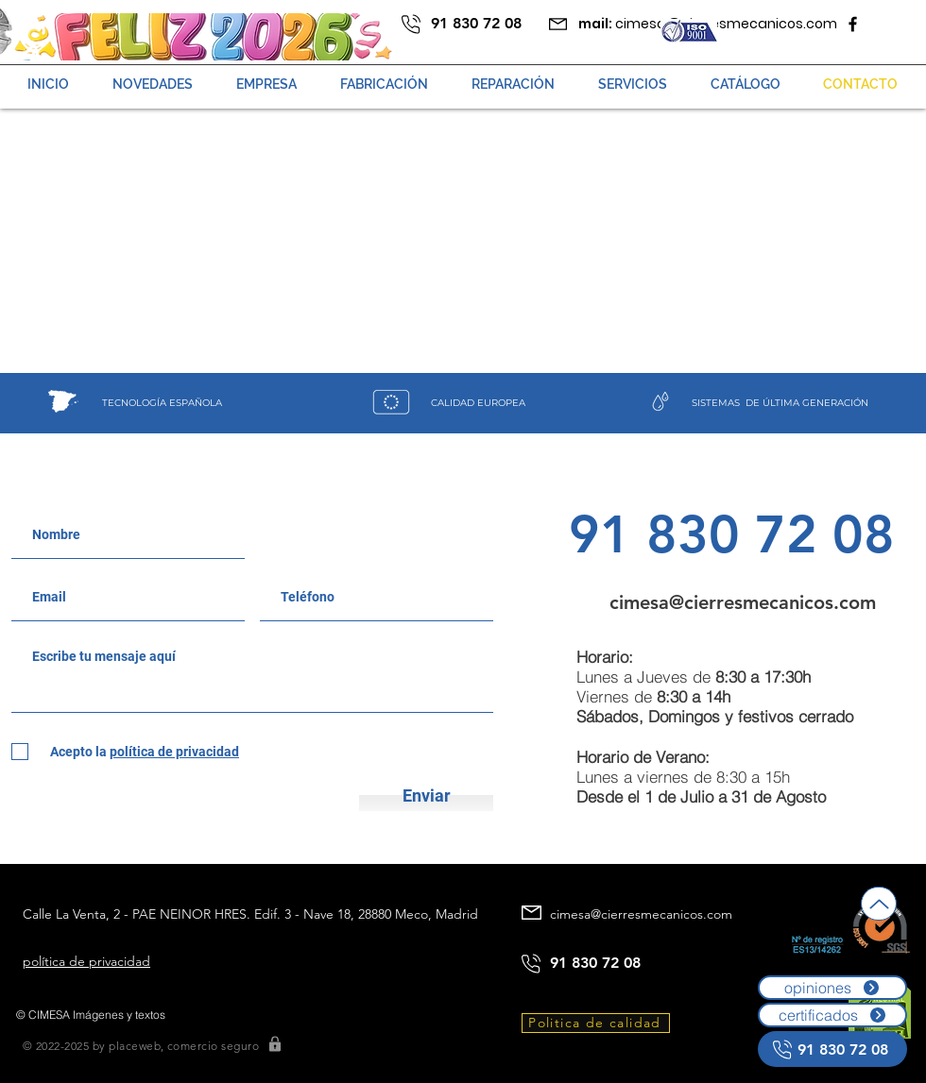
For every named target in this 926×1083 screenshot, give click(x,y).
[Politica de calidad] (596, 1023)
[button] (513, 84)
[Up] (879, 904)
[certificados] (832, 1015)
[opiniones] (832, 987)
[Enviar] (426, 795)
